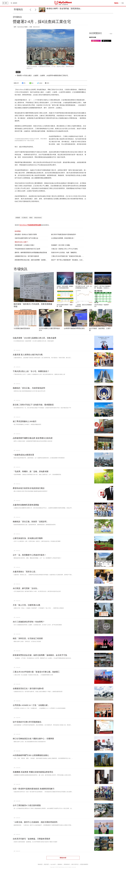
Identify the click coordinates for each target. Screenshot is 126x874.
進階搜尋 (15, 3)
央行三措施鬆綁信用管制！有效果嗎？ (29, 622)
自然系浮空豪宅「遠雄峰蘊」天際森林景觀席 (31, 839)
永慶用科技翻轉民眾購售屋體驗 (26, 505)
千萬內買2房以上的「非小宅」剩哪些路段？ (31, 371)
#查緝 (30, 217)
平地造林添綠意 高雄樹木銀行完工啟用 (27, 249)
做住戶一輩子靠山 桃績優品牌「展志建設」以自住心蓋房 (69, 260)
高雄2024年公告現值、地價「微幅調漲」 (64, 252)
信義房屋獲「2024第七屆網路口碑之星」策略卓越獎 (34, 338)
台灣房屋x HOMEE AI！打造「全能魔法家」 (31, 705)
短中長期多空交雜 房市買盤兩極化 (27, 722)
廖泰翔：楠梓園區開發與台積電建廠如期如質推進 (31, 252)
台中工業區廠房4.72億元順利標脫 (27, 805)
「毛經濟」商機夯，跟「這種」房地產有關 (30, 471)
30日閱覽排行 (95, 33)
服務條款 (60, 864)
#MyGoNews (37, 217)
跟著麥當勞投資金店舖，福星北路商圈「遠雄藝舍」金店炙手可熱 (36, 260)
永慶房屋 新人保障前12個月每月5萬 (28, 355)
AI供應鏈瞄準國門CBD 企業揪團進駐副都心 (31, 755)
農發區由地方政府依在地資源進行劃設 (29, 488)
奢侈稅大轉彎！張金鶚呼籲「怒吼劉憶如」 (64, 8)
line (31, 83)
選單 (6, 3)
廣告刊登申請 (74, 864)
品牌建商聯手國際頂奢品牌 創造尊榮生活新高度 (33, 438)
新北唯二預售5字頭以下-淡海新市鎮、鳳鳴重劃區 (33, 405)
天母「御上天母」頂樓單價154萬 (26, 605)
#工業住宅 (24, 217)
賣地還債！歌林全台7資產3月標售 (26, 234)
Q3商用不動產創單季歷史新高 (74, 328)
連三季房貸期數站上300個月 (24, 421)
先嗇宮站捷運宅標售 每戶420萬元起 (26, 238)
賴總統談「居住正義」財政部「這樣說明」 (30, 522)
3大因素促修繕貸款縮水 (22, 328)
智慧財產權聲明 (84, 864)
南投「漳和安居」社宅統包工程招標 (28, 638)
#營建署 (18, 217)
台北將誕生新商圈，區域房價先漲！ (63, 238)
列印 (46, 83)
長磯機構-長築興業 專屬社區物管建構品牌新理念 (33, 772)
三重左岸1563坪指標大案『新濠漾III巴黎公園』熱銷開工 (69, 256)
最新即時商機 (92, 37)
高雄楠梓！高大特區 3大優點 (60, 245)
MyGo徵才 (53, 864)
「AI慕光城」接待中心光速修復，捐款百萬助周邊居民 (35, 822)
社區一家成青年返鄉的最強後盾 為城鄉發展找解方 (33, 789)
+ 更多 (110, 33)
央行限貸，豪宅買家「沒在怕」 (26, 588)
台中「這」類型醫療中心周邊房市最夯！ (29, 555)
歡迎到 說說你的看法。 (32, 225)
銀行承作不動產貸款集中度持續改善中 (63, 234)
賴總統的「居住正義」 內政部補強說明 (29, 388)
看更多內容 (63, 857)
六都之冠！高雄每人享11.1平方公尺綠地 (64, 249)
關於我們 (46, 864)
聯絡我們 (40, 864)
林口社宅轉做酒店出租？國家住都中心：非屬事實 (33, 739)
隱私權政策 (67, 864)
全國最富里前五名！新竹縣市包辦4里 (27, 256)
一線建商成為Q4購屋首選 (23, 455)
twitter (39, 83)
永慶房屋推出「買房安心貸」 (25, 572)
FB (23, 83)
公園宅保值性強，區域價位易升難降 (28, 538)
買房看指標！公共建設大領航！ (25, 245)
